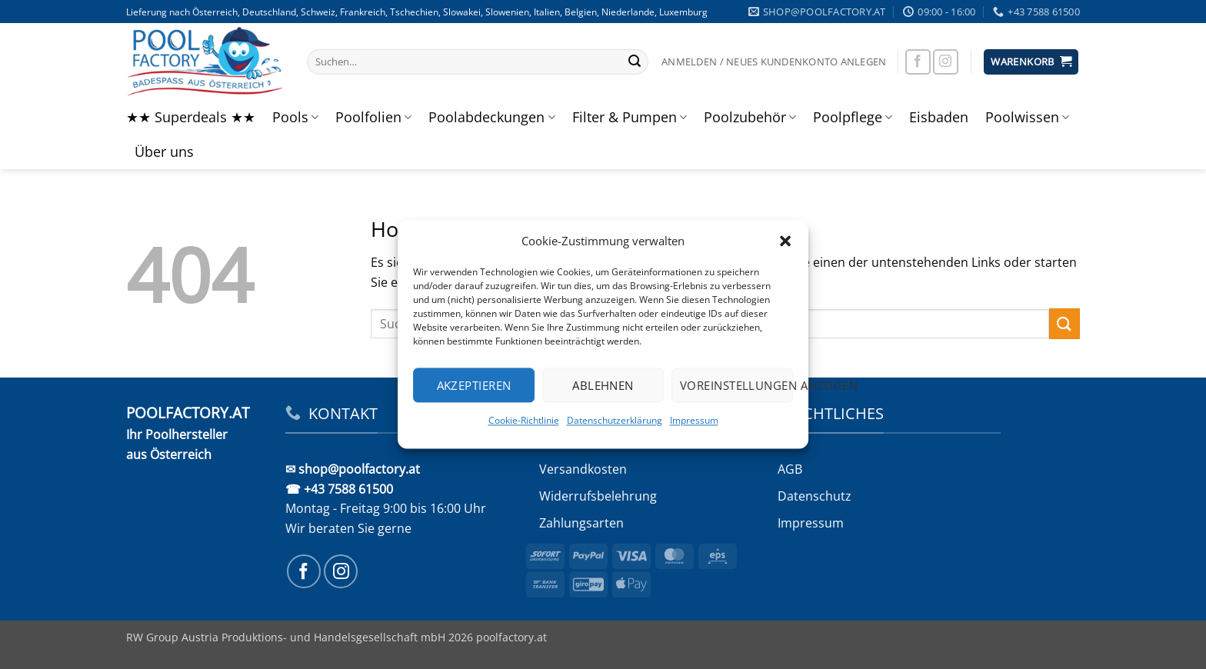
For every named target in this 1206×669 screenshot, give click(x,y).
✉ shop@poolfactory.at (352, 469)
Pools (295, 117)
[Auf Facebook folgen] (918, 62)
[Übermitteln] (634, 62)
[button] (785, 240)
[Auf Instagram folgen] (945, 62)
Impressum (694, 420)
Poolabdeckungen (491, 117)
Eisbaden (938, 117)
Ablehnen (603, 385)
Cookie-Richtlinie (523, 420)
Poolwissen (1027, 117)
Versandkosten (583, 469)
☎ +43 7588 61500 (339, 489)
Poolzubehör (750, 117)
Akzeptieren (474, 385)
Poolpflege (852, 117)
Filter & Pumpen (629, 117)
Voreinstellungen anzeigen (736, 385)
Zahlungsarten (581, 522)
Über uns (164, 151)
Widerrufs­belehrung (598, 496)
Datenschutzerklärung (614, 420)
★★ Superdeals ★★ (190, 117)
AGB (790, 469)
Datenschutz (814, 496)
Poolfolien (373, 117)
